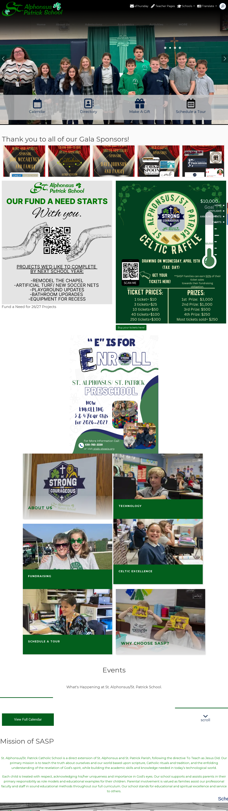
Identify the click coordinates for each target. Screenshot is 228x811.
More (185, 20)
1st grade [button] (180, 47)
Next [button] (224, 58)
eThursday (141, 6)
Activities (158, 20)
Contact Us (110, 759)
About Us (65, 20)
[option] (114, 74)
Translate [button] (208, 6)
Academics (128, 20)
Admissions (96, 20)
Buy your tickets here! (131, 327)
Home (41, 20)
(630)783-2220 (53, 770)
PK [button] (175, 47)
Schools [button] (187, 6)
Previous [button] (3, 58)
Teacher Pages (165, 6)
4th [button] (170, 47)
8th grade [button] (165, 47)
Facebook (109, 754)
